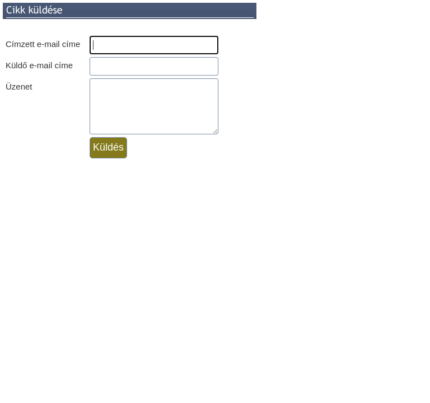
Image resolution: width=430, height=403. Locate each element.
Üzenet (19, 86)
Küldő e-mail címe (39, 65)
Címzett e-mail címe (43, 44)
